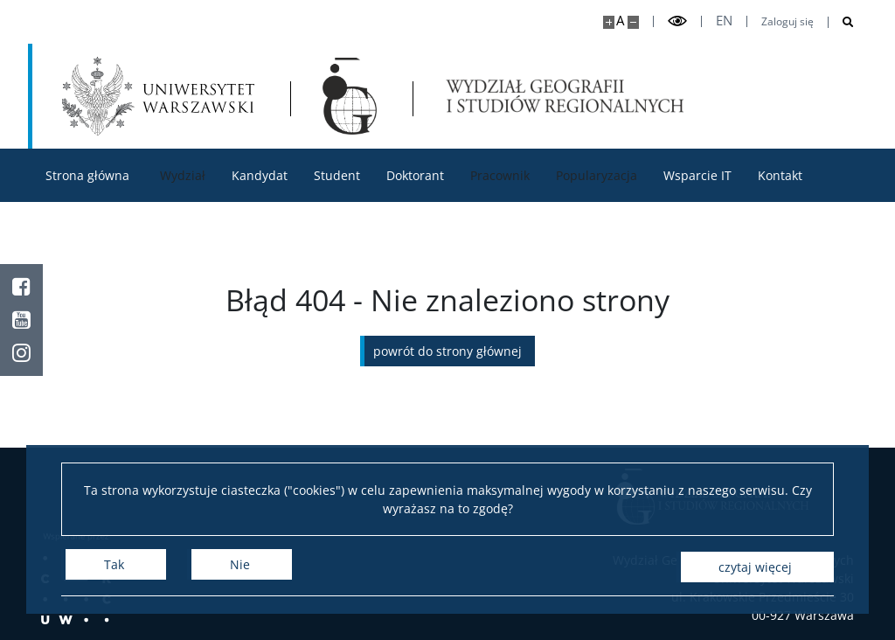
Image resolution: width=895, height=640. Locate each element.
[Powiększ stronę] (608, 22)
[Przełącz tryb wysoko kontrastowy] (677, 21)
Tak (114, 567)
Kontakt (780, 175)
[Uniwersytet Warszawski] (159, 96)
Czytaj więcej (755, 567)
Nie (240, 567)
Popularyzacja (596, 175)
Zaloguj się (787, 22)
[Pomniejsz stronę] (633, 22)
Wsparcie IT (697, 175)
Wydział (182, 175)
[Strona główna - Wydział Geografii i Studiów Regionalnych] (353, 96)
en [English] (724, 20)
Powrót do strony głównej (447, 351)
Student (337, 175)
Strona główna (87, 175)
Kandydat (260, 175)
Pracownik (500, 175)
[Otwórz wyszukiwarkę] (841, 22)
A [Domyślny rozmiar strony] (620, 20)
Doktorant (415, 175)
